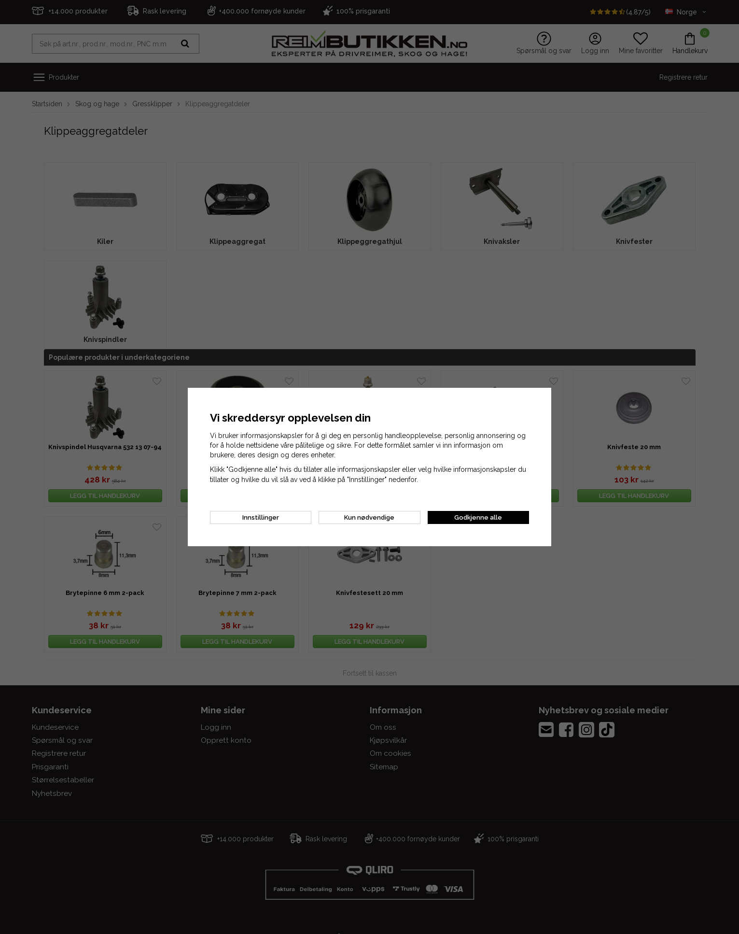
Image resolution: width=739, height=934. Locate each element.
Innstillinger (260, 517)
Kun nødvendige (369, 517)
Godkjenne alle (478, 517)
